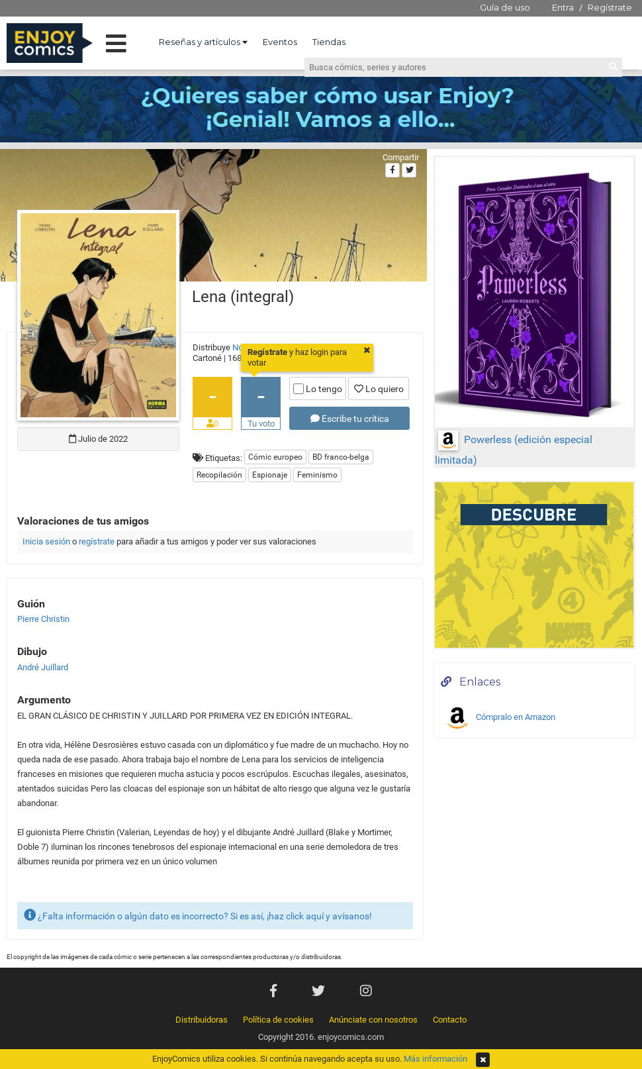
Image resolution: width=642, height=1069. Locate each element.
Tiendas (328, 41)
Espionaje (269, 475)
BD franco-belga (340, 457)
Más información (435, 1059)
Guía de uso (505, 7)
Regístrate (610, 7)
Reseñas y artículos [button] (203, 41)
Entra (563, 7)
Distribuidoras (201, 1020)
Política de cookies (278, 1020)
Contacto (450, 1020)
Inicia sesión (46, 541)
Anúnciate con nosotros (373, 1020)
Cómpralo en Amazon (499, 718)
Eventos (280, 41)
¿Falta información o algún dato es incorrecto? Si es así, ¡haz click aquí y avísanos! (198, 915)
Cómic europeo (275, 457)
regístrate (97, 541)
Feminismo (317, 475)
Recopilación (219, 475)
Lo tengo (317, 388)
